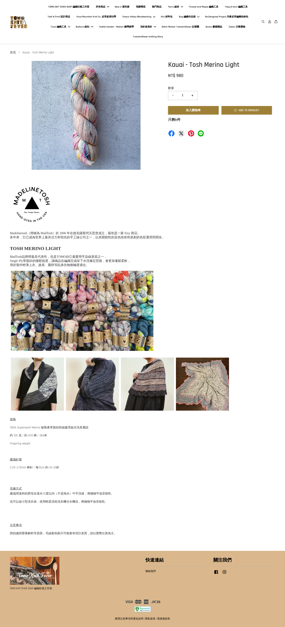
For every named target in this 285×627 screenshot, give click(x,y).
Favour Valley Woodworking (139, 16)
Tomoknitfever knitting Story (148, 36)
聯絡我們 (150, 571)
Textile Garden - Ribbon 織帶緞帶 (116, 26)
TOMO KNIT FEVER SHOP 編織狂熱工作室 (68, 6)
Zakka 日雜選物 (237, 26)
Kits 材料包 (166, 16)
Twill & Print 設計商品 (59, 16)
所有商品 (102, 6)
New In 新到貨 (122, 6)
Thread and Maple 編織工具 (203, 6)
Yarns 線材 (175, 6)
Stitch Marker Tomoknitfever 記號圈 (180, 26)
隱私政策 (150, 618)
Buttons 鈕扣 (84, 26)
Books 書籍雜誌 (214, 26)
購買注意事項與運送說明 (129, 618)
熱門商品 (157, 6)
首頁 (13, 52)
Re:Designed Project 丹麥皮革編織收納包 (226, 16)
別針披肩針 (148, 26)
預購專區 (140, 6)
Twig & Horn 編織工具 (236, 6)
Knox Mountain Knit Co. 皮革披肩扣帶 (96, 16)
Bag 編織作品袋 (189, 16)
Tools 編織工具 (60, 26)
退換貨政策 (163, 618)
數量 (171, 88)
